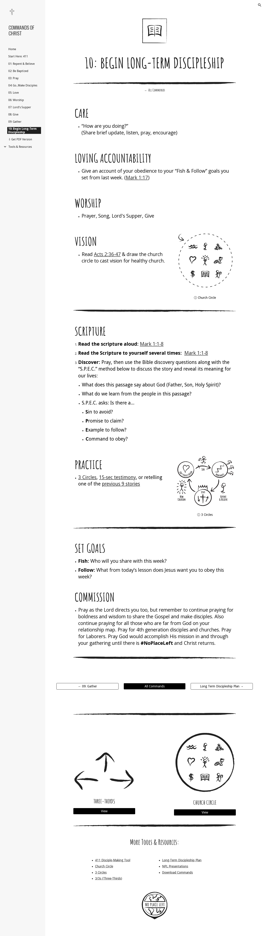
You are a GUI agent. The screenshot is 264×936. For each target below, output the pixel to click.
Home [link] (12, 49)
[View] (104, 811)
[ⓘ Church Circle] (205, 297)
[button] (259, 5)
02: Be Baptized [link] (18, 71)
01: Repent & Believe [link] (21, 63)
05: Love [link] (13, 92)
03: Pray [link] (13, 78)
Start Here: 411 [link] (18, 56)
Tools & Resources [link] (20, 146)
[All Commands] (155, 686)
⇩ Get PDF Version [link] (20, 139)
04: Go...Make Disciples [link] (22, 85)
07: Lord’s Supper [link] (19, 107)
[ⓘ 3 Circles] (205, 514)
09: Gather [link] (15, 121)
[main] (154, 63)
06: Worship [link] (16, 100)
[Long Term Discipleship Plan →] (222, 686)
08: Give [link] (13, 114)
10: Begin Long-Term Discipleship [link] (22, 130)
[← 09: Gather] (87, 686)
